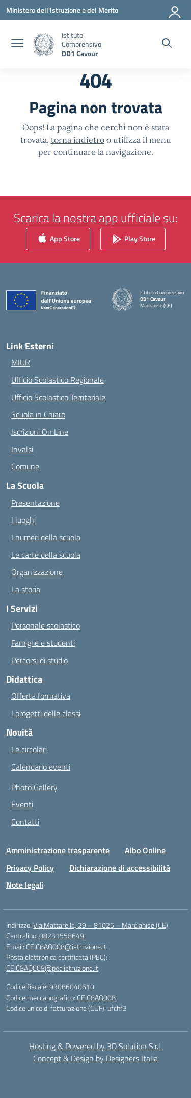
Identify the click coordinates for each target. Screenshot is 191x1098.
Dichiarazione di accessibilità (119, 867)
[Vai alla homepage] (92, 44)
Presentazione (35, 502)
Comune (25, 466)
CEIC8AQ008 (96, 997)
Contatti (25, 822)
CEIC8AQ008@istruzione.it (66, 946)
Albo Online (145, 850)
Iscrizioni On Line (39, 432)
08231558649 (61, 935)
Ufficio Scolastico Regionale (57, 380)
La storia (25, 589)
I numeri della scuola (45, 537)
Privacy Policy (30, 867)
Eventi (22, 804)
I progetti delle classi (45, 713)
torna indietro (77, 140)
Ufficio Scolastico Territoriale (58, 397)
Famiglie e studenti (43, 643)
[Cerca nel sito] (167, 44)
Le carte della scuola (45, 554)
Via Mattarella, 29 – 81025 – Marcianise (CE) (100, 925)
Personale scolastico (45, 625)
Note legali (24, 885)
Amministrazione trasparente (58, 850)
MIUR (20, 362)
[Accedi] (175, 10)
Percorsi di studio (39, 660)
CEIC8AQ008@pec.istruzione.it (52, 967)
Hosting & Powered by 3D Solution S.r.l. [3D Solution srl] (95, 1046)
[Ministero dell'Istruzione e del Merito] (62, 10)
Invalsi (22, 449)
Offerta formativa (40, 696)
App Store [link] (58, 238)
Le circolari (29, 749)
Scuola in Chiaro (38, 414)
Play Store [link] (133, 238)
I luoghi (23, 520)
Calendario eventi (40, 767)
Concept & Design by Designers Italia (95, 1058)
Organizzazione (37, 572)
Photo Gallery (34, 787)
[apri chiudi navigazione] (17, 44)
